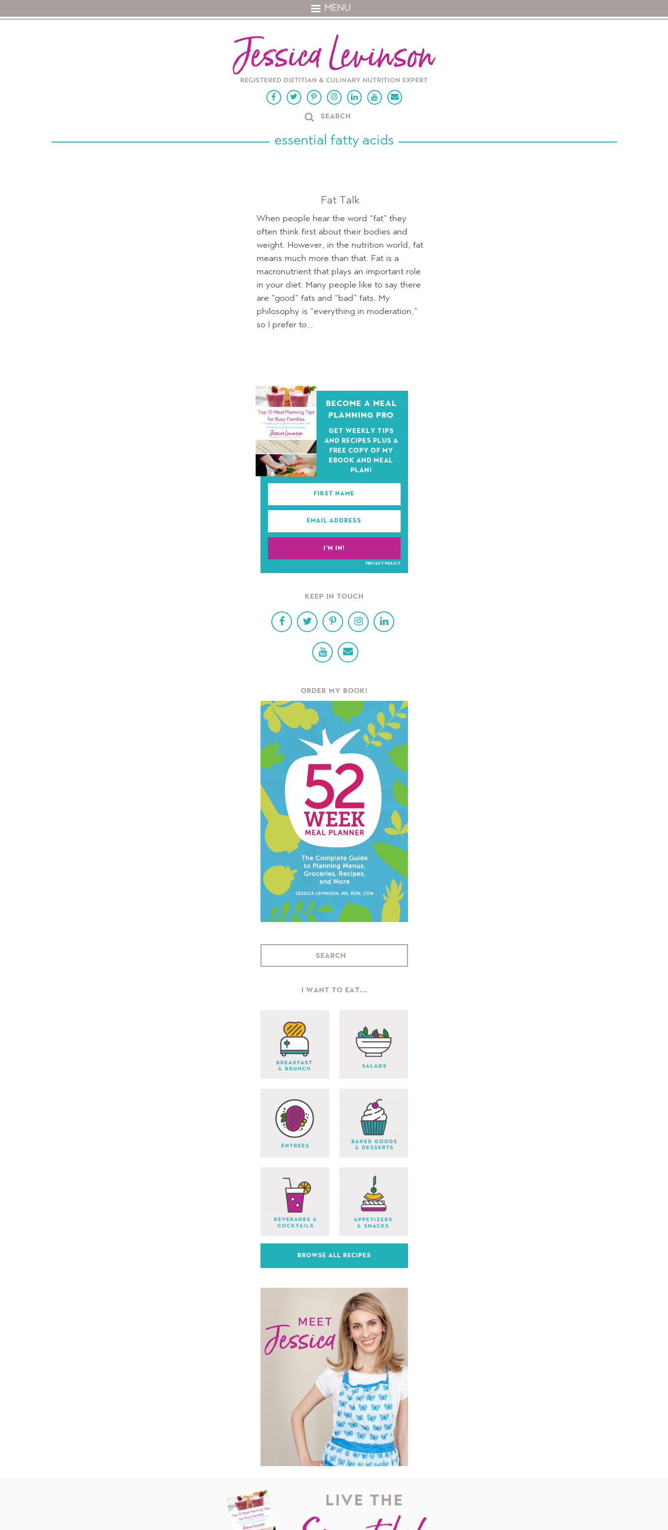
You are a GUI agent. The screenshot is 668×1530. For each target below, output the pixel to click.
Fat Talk (340, 200)
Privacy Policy (383, 564)
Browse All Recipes (334, 1256)
